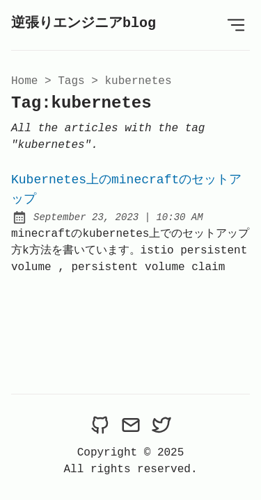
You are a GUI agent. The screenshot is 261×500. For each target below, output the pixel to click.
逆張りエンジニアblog (83, 23)
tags (71, 81)
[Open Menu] (236, 25)
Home (24, 81)
